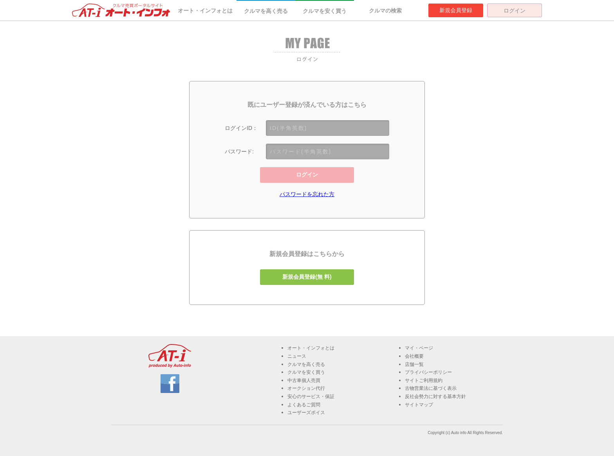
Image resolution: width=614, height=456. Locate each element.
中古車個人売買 (303, 380)
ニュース (296, 356)
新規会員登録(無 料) (306, 277)
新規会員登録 (455, 10)
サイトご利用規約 (423, 380)
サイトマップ (419, 404)
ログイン (515, 10)
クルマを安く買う (325, 11)
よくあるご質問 (303, 404)
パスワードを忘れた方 (307, 194)
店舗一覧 (414, 364)
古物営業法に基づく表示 (431, 388)
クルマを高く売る (266, 11)
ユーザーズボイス (306, 412)
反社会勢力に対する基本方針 (435, 396)
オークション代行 (306, 388)
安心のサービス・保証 (310, 396)
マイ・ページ (419, 348)
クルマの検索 (385, 10)
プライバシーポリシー (428, 372)
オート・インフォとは (205, 10)
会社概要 (414, 356)
